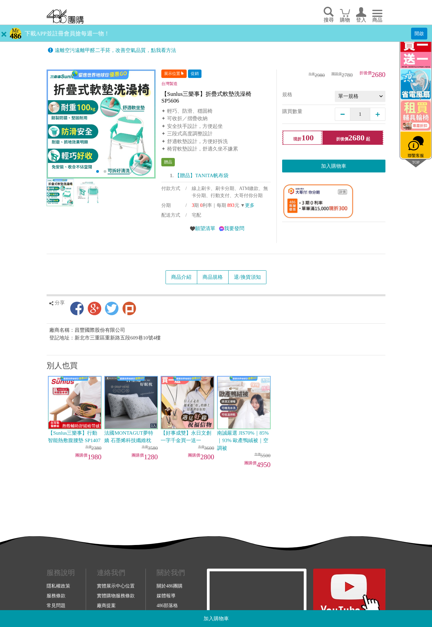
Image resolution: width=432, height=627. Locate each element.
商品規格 (212, 277)
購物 (345, 20)
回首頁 (65, 16)
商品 (377, 20)
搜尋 (329, 20)
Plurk (129, 308)
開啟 (419, 33)
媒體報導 (166, 595)
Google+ (94, 308)
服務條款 (56, 595)
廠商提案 (106, 605)
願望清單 (205, 228)
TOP (416, 162)
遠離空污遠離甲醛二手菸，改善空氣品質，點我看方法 (115, 50)
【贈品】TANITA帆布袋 (201, 175)
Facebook (77, 308)
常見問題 (56, 605)
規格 (287, 94)
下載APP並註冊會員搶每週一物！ (67, 33)
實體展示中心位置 (116, 586)
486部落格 (167, 605)
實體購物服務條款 (116, 595)
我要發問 (234, 228)
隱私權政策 (58, 586)
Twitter (111, 308)
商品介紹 (181, 277)
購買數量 (292, 111)
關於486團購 (170, 586)
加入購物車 (216, 618)
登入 (361, 20)
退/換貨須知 (247, 277)
